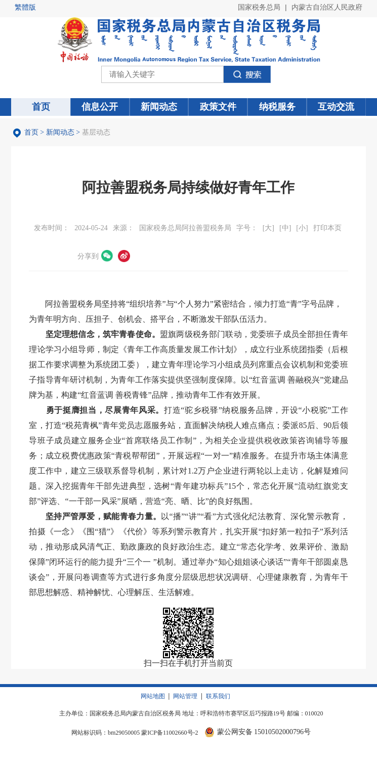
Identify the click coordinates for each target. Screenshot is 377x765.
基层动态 (96, 132)
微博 (124, 256)
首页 (31, 132)
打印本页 (327, 228)
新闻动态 (60, 132)
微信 (107, 256)
